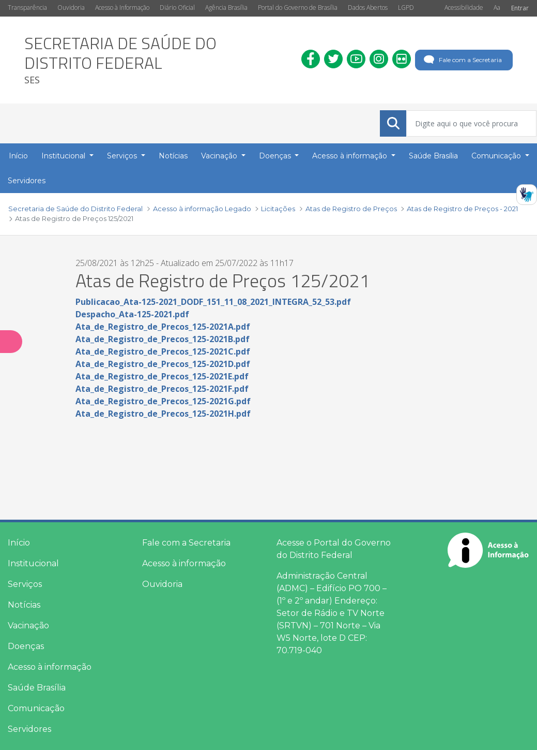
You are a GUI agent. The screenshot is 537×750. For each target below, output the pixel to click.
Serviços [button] (123, 155)
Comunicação (36, 708)
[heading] (155, 60)
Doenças (26, 646)
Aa (497, 7)
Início (19, 543)
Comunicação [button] (497, 155)
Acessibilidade (463, 7)
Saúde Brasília (37, 688)
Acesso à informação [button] (350, 155)
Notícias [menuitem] (173, 155)
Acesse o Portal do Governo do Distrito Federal (334, 549)
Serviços (25, 584)
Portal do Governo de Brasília (297, 7)
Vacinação (28, 625)
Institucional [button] (64, 155)
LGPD (406, 7)
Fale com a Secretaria (462, 60)
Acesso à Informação (122, 7)
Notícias (24, 605)
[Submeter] (393, 123)
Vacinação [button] (220, 155)
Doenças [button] (276, 155)
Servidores (29, 729)
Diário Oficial (177, 7)
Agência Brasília (226, 7)
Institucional (33, 563)
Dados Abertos (368, 7)
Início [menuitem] (18, 155)
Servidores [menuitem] (26, 180)
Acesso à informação (49, 667)
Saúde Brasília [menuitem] (433, 155)
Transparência (27, 7)
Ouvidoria (71, 7)
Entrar (520, 8)
